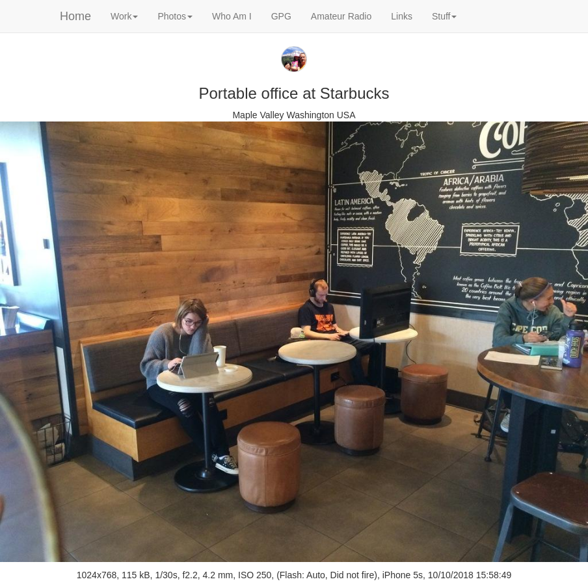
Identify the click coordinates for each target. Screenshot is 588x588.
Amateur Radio (341, 16)
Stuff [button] (444, 16)
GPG (281, 16)
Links (401, 16)
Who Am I (232, 16)
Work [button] (124, 16)
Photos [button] (175, 16)
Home (75, 16)
